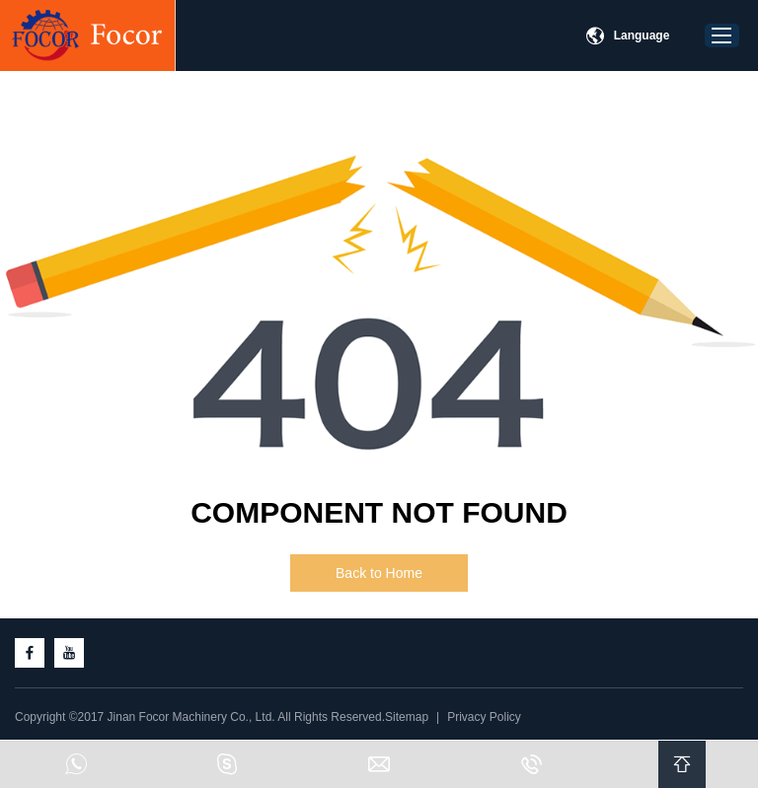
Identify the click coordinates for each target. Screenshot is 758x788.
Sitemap (406, 717)
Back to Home (379, 573)
